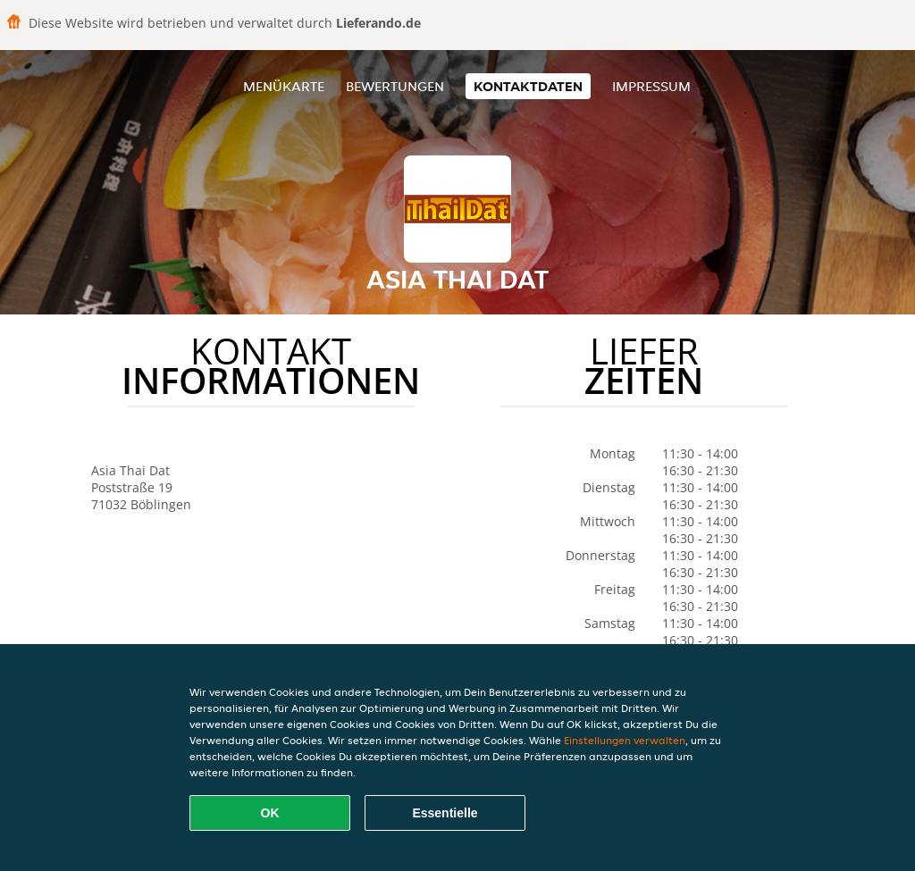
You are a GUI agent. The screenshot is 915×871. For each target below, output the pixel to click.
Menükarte (283, 86)
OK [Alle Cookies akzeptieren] (270, 813)
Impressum (651, 86)
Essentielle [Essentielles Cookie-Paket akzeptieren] (444, 813)
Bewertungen (395, 86)
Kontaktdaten (528, 86)
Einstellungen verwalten (624, 740)
